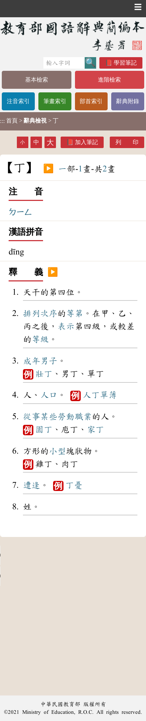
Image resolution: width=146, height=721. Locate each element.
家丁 (95, 429)
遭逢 (31, 485)
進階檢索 (109, 80)
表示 (66, 326)
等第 (74, 313)
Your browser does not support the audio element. (54, 555)
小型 (57, 451)
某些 (48, 416)
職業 (83, 416)
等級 (40, 339)
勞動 (66, 416)
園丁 (43, 429)
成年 (31, 361)
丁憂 (74, 485)
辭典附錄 (127, 101)
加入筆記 (86, 142)
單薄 (108, 395)
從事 (31, 416)
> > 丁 (29, 121)
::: (2, 121)
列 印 (127, 142)
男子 (48, 361)
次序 (48, 313)
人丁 (91, 395)
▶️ (48, 169)
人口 (48, 395)
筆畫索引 (54, 101)
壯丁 (43, 373)
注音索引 (18, 101)
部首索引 (91, 101)
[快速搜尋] (64, 63)
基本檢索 (36, 80)
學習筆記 (125, 63)
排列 (31, 313)
